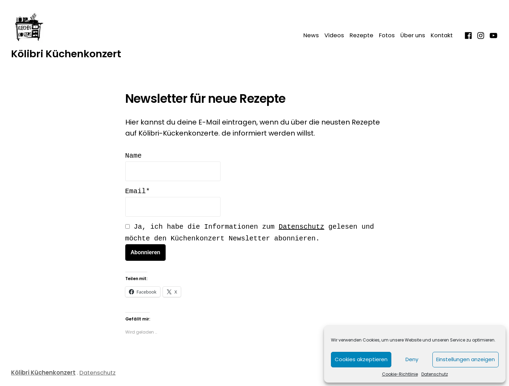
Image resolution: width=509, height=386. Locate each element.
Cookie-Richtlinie (400, 374)
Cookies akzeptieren (361, 359)
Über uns (412, 35)
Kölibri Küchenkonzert (66, 54)
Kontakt (442, 35)
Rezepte (361, 35)
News (311, 35)
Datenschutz (434, 374)
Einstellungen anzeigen (465, 359)
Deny (411, 359)
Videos (334, 35)
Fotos (387, 35)
